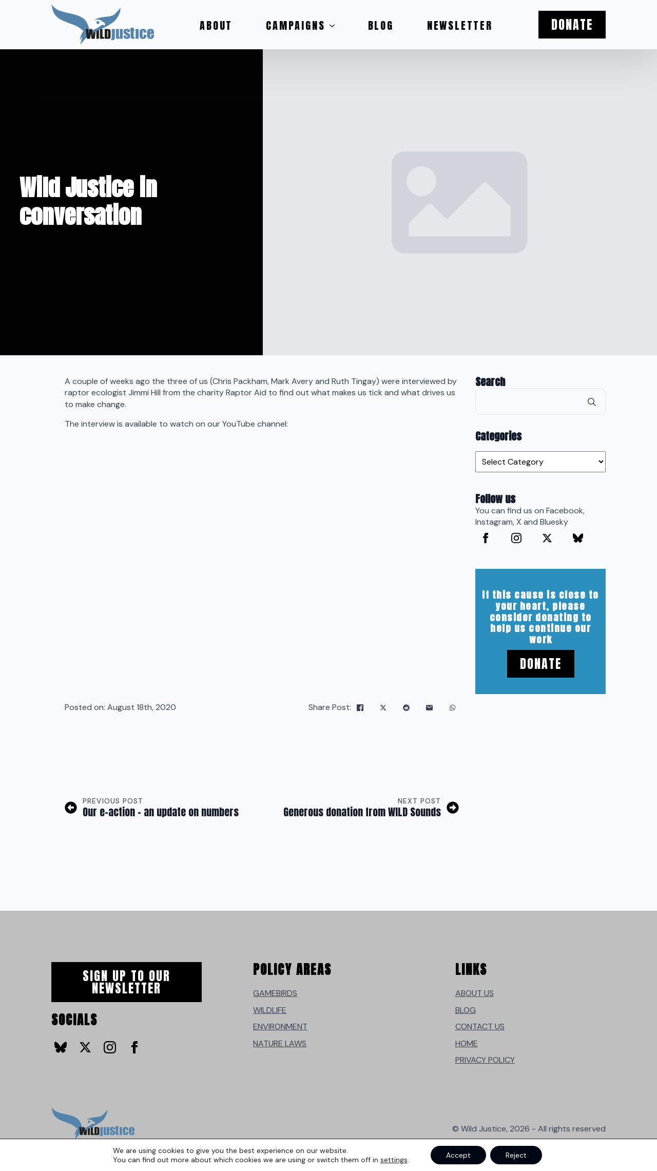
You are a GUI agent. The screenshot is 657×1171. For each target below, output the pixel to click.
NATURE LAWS (279, 1043)
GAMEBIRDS (275, 993)
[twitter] (547, 538)
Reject (516, 1155)
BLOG (465, 1010)
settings (394, 1159)
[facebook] (485, 538)
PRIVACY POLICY (485, 1059)
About (216, 25)
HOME (466, 1043)
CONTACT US (480, 1026)
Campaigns (295, 25)
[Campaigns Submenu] (335, 25)
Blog (381, 25)
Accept (458, 1155)
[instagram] (516, 538)
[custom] (578, 538)
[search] (591, 402)
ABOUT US (474, 993)
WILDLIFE (269, 1010)
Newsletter (460, 25)
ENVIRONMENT (280, 1026)
